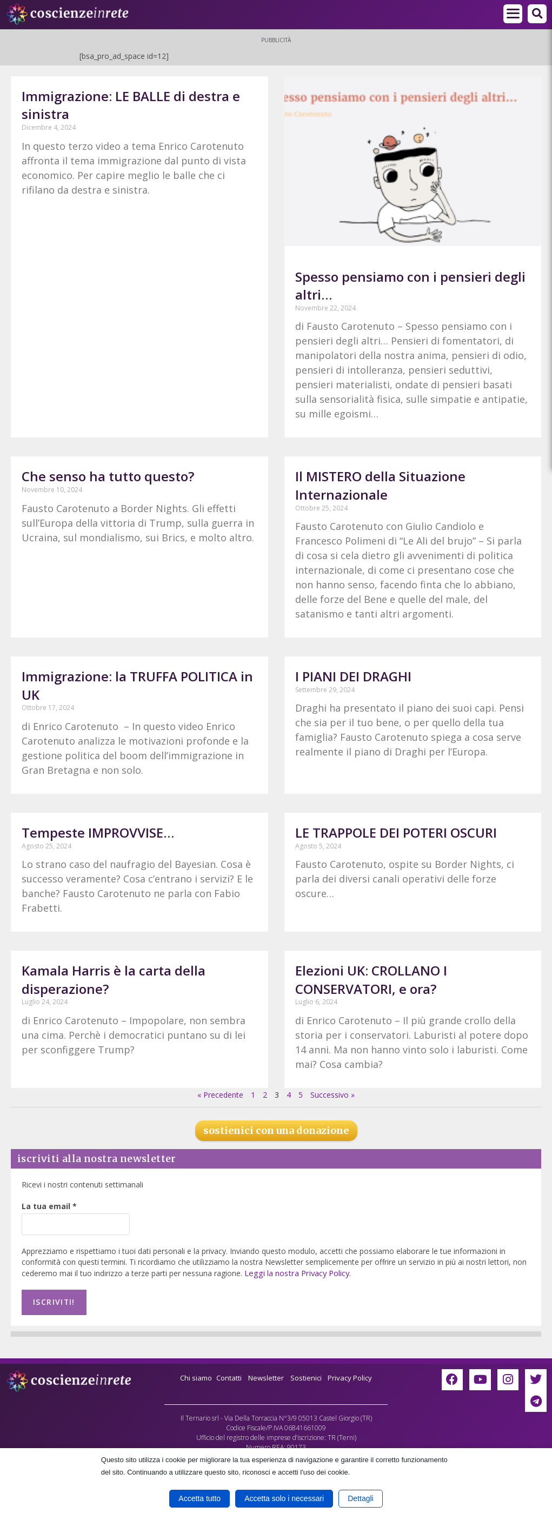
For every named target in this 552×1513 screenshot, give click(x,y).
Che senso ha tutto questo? (108, 476)
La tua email (49, 1206)
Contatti (226, 1374)
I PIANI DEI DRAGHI (353, 676)
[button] (537, 13)
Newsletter (266, 1374)
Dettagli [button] (360, 1498)
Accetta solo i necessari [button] (284, 1498)
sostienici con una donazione (276, 1130)
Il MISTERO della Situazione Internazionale (380, 485)
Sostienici (309, 1374)
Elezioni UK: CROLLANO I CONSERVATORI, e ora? (371, 979)
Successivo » (332, 1095)
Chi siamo (191, 1374)
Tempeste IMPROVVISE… (98, 832)
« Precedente (220, 1095)
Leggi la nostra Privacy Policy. (296, 1273)
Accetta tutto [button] (199, 1498)
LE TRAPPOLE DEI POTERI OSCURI (396, 832)
